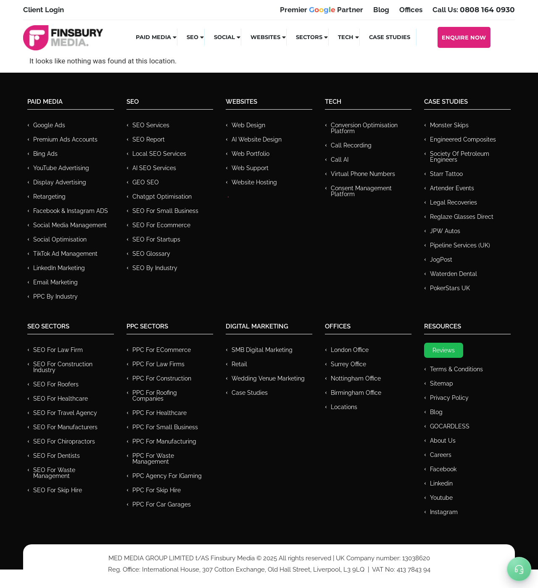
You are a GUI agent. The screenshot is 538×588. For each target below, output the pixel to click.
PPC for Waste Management (153, 458)
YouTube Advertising (61, 168)
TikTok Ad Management (65, 253)
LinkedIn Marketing (59, 268)
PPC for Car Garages (161, 504)
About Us (443, 440)
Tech (349, 37)
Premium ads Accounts (65, 139)
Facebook (443, 469)
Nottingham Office (356, 378)
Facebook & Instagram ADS (70, 210)
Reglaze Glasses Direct (461, 216)
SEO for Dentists (56, 455)
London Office (350, 349)
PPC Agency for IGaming (167, 475)
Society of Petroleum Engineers (459, 156)
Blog (436, 412)
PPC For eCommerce (161, 349)
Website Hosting (254, 182)
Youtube (441, 497)
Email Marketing (55, 282)
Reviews (444, 350)
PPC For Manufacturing (164, 441)
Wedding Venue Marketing (268, 378)
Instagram (444, 512)
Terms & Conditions (456, 369)
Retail (239, 364)
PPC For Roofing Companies (154, 395)
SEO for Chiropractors (64, 441)
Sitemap (441, 383)
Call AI (339, 159)
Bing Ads (45, 153)
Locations (344, 407)
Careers (440, 455)
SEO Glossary (151, 253)
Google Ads (49, 125)
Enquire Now (464, 37)
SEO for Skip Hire (57, 490)
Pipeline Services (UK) (460, 245)
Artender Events (452, 188)
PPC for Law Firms (158, 364)
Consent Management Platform (361, 191)
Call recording (351, 145)
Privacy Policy (449, 397)
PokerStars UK (450, 288)
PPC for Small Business (165, 427)
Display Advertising (59, 182)
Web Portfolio (250, 153)
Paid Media (156, 37)
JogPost (441, 259)
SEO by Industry (154, 268)
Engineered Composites (463, 139)
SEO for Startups (156, 239)
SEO (196, 37)
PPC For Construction (161, 378)
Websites (269, 37)
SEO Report (148, 139)
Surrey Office (348, 364)
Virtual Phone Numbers (363, 174)
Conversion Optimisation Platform (364, 128)
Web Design (248, 125)
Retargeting (49, 196)
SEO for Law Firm (58, 349)
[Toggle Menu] (519, 569)
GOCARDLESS (449, 426)
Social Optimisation (60, 239)
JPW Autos (445, 231)
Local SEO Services (159, 153)
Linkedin (441, 483)
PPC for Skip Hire (156, 490)
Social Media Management (70, 225)
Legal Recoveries (453, 202)
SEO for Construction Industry (62, 367)
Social (227, 37)
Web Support (250, 168)
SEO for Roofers (56, 384)
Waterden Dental (453, 273)
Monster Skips (449, 125)
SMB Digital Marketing (262, 349)
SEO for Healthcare (60, 398)
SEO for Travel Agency (65, 413)
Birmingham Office (356, 392)
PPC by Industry (55, 296)
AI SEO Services (154, 168)
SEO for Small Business (165, 210)
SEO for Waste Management (54, 473)
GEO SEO (145, 182)
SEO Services (150, 125)
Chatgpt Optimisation (162, 196)
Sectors (312, 37)
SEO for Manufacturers (65, 427)
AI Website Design (257, 139)
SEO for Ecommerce (161, 225)
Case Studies (389, 37)
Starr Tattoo (446, 174)
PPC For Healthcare (159, 413)
